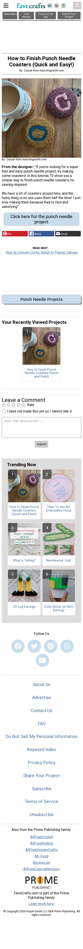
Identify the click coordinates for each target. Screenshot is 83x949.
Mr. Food (41, 856)
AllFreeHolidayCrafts (41, 850)
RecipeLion (41, 863)
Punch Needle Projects (41, 299)
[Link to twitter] (34, 646)
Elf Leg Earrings (24, 607)
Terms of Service (41, 801)
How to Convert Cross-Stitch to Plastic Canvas (42, 252)
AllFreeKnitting (41, 843)
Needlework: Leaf (58, 560)
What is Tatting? (24, 560)
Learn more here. (41, 904)
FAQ (42, 723)
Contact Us (41, 710)
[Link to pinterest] (50, 646)
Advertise (41, 697)
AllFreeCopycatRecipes (41, 869)
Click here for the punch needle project (41, 219)
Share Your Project (41, 775)
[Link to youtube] (42, 660)
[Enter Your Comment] (41, 427)
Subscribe (41, 788)
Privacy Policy (41, 762)
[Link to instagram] (67, 646)
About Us (41, 684)
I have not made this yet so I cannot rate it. (39, 411)
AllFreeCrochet (41, 837)
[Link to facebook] (18, 646)
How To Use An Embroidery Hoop (58, 508)
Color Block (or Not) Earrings (58, 608)
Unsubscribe (42, 814)
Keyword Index (41, 749)
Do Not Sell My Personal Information (41, 736)
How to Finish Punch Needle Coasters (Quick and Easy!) (41, 373)
